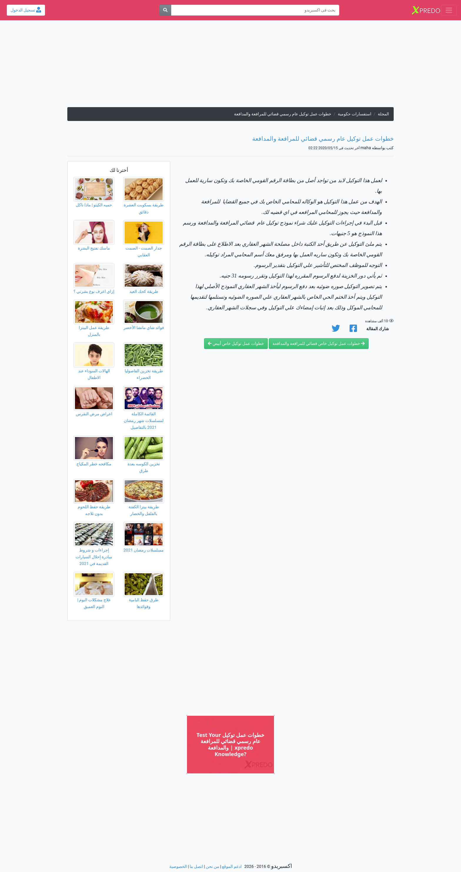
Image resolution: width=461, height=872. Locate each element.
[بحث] (165, 10)
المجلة (383, 114)
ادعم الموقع (232, 866)
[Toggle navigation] (449, 10)
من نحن (212, 866)
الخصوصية (178, 866)
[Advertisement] (230, 66)
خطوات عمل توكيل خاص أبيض (236, 343)
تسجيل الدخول (26, 10)
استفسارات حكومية (354, 114)
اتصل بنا (196, 866)
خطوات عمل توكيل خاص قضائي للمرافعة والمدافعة (319, 343)
